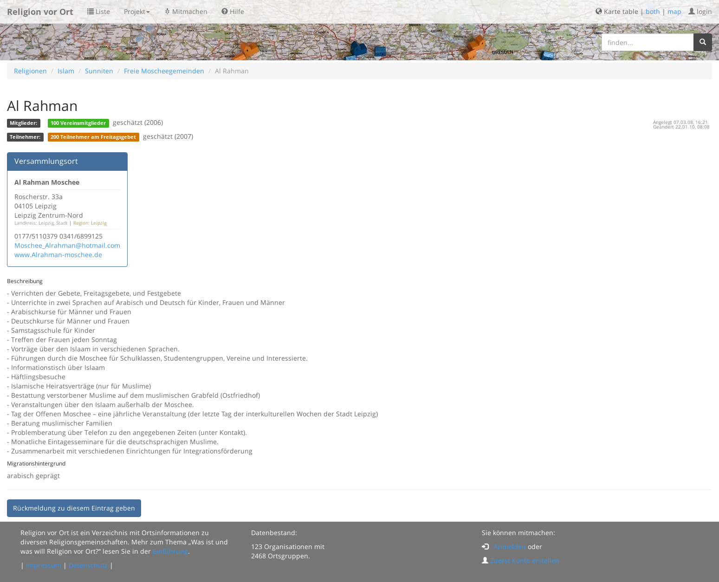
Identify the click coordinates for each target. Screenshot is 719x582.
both (653, 11)
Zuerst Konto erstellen (524, 560)
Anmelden (510, 546)
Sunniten (99, 70)
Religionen (30, 70)
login (700, 11)
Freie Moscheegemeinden (164, 70)
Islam (66, 70)
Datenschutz (88, 565)
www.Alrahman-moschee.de (58, 254)
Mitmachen (185, 11)
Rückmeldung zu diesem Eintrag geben (74, 508)
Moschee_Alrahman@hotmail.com (67, 245)
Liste (98, 11)
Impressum (43, 565)
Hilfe (232, 11)
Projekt (137, 11)
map (674, 11)
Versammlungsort (46, 161)
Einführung (170, 551)
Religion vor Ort (40, 11)
